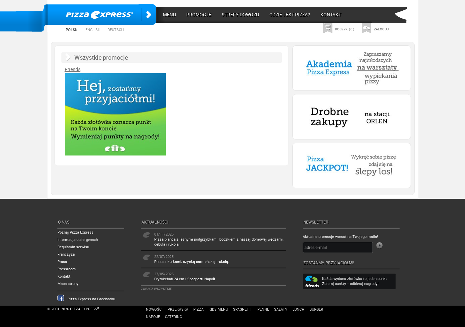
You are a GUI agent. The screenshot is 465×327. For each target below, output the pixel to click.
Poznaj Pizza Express (75, 232)
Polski (72, 30)
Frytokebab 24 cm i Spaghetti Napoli (184, 279)
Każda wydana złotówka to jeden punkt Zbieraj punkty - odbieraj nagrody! (354, 281)
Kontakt (330, 14)
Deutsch (115, 30)
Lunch (298, 309)
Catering (173, 317)
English (92, 30)
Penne (263, 309)
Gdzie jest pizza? (289, 14)
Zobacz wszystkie (156, 289)
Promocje (198, 14)
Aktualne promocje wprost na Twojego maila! (340, 237)
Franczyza (66, 254)
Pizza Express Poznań (101, 14)
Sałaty (280, 309)
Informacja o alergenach (77, 240)
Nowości (154, 309)
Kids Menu (218, 309)
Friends (72, 69)
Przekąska (178, 309)
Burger (316, 309)
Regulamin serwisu (73, 247)
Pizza (198, 309)
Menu (169, 14)
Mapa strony (67, 284)
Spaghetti (242, 309)
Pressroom (66, 269)
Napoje (153, 317)
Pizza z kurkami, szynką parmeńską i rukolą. (191, 262)
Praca (62, 262)
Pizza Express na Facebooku (91, 299)
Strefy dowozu (240, 14)
